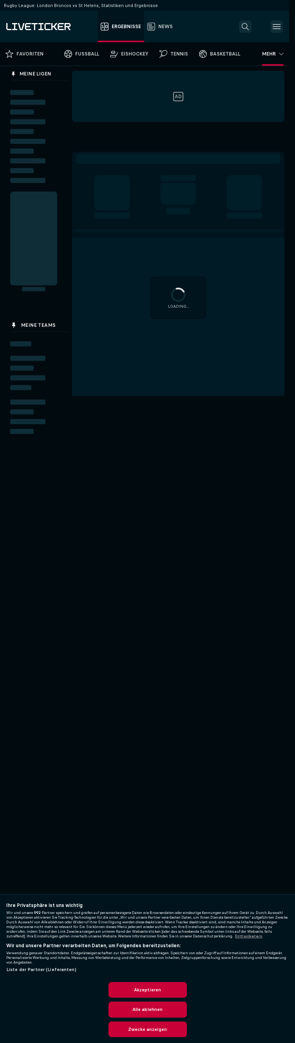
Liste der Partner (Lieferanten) (41, 969)
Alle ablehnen (147, 1009)
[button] (245, 26)
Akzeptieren (147, 990)
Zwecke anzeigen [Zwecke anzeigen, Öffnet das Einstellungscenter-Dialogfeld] (147, 1029)
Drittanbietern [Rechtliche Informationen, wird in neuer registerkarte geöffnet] (248, 936)
